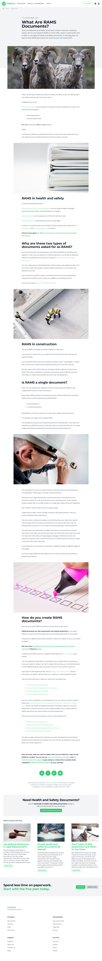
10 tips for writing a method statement (40, 725)
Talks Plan (56, 927)
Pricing (55, 930)
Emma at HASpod (51, 783)
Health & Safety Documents (51, 810)
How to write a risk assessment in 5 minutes (42, 688)
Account (56, 941)
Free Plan (80, 887)
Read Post (8, 866)
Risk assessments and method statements (36, 208)
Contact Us (11, 947)
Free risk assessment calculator (37, 694)
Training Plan (57, 924)
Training (30, 3)
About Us (10, 944)
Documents (21, 3)
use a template (67, 654)
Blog (7, 8)
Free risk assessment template (37, 691)
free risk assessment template (59, 757)
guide (39, 649)
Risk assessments (28, 216)
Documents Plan (58, 921)
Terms (55, 947)
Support (10, 941)
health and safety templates (40, 762)
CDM (9, 927)
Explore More (92, 887)
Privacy (55, 951)
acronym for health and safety (45, 283)
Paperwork (14, 8)
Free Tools (10, 930)
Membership (40, 3)
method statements (41, 228)
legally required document (61, 671)
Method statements (29, 221)
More (49, 3)
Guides (55, 944)
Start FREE (87, 3)
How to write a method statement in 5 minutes (43, 728)
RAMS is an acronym (29, 107)
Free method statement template (39, 731)
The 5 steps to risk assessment (37, 685)
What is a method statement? (37, 722)
